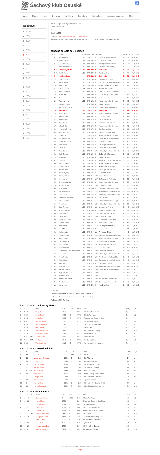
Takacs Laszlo (63, 88)
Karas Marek (63, 64)
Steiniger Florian (64, 176)
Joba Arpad (62, 85)
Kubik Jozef (62, 160)
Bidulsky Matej (63, 248)
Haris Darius (63, 238)
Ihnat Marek (62, 145)
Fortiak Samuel (63, 235)
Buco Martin (62, 179)
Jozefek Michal (64, 76)
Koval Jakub (62, 157)
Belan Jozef (62, 95)
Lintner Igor (62, 285)
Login (80, 450)
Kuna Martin (62, 194)
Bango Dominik (64, 166)
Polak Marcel (63, 213)
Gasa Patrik (63, 110)
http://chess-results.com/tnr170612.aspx (72, 36)
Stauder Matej (63, 185)
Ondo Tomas (63, 154)
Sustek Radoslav (64, 141)
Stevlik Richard (63, 201)
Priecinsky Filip (63, 173)
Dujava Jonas (63, 120)
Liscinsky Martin (64, 104)
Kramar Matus (63, 241)
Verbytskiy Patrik (64, 138)
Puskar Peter (63, 79)
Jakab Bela (62, 126)
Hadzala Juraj (63, 170)
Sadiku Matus (63, 232)
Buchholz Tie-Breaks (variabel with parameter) (76, 294)
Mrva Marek (62, 188)
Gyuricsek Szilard (64, 182)
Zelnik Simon (63, 260)
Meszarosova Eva (64, 98)
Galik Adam (62, 263)
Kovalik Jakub (63, 223)
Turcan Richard (64, 191)
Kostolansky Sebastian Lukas (69, 251)
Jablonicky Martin (65, 70)
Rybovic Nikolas (64, 210)
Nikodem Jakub (64, 269)
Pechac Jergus (63, 60)
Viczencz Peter (63, 101)
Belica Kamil (63, 204)
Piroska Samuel (64, 282)
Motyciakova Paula (65, 272)
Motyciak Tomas (64, 266)
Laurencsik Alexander (66, 198)
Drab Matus (62, 226)
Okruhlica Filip (63, 132)
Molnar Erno (62, 113)
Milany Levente (63, 163)
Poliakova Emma (64, 129)
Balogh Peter (63, 57)
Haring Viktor (63, 82)
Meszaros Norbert (64, 67)
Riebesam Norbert (65, 279)
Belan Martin (63, 257)
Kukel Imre (62, 135)
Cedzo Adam (63, 216)
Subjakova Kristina (65, 219)
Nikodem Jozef (63, 276)
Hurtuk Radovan (64, 92)
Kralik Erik (62, 148)
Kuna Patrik (62, 254)
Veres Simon (63, 151)
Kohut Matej (62, 229)
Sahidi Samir (63, 73)
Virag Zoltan (62, 123)
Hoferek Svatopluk (65, 107)
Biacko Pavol (63, 244)
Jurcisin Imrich (63, 117)
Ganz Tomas (63, 207)
